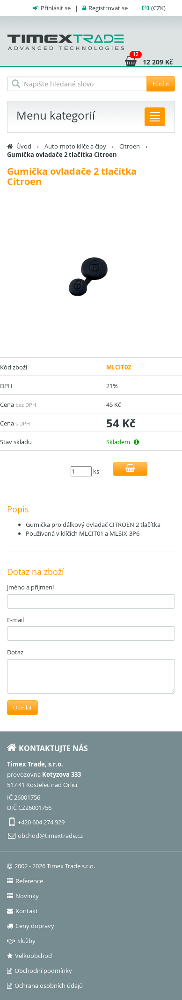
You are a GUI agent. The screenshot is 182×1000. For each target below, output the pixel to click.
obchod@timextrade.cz (50, 835)
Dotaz (15, 652)
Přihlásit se (56, 8)
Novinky (23, 896)
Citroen (129, 146)
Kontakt (22, 911)
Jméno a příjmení (30, 587)
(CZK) (158, 8)
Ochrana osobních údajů (45, 985)
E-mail (15, 620)
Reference (25, 881)
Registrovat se (108, 8)
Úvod (23, 146)
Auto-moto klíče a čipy (75, 146)
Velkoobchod (29, 955)
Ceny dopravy (30, 926)
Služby (21, 940)
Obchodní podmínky (39, 970)
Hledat (161, 83)
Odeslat (22, 707)
